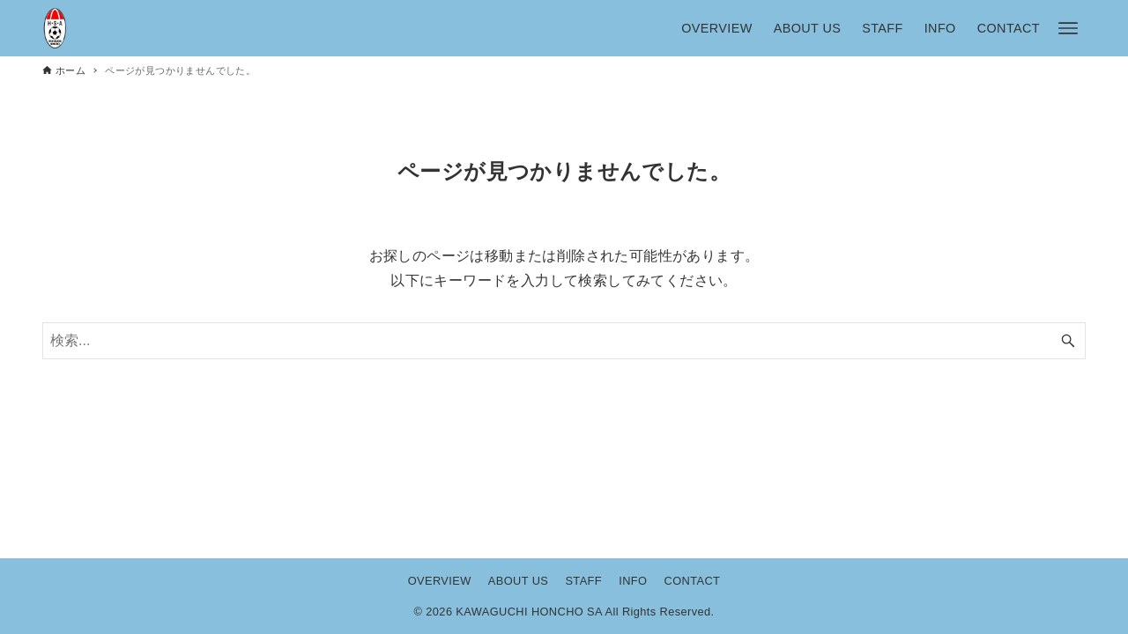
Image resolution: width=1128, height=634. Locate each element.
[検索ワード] (564, 340)
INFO (633, 580)
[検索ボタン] (1068, 340)
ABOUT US (518, 580)
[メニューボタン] (1068, 28)
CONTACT (692, 580)
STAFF (583, 580)
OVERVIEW (439, 580)
